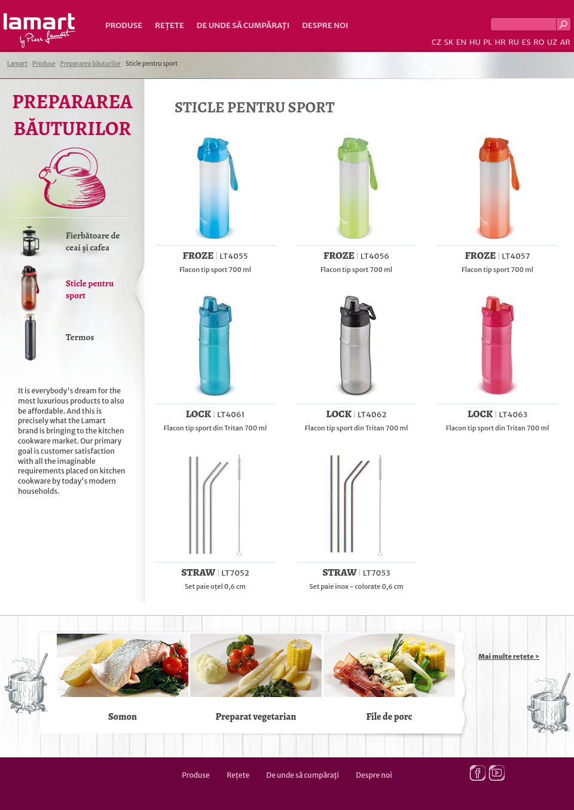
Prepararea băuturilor (90, 64)
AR (565, 42)
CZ (436, 42)
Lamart (40, 30)
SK (448, 42)
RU (513, 42)
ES (526, 42)
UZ (552, 42)
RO (538, 42)
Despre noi (325, 25)
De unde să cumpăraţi (243, 25)
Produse (123, 25)
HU (475, 42)
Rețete (169, 25)
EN (461, 42)
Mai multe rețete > (508, 656)
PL (487, 42)
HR (499, 42)
